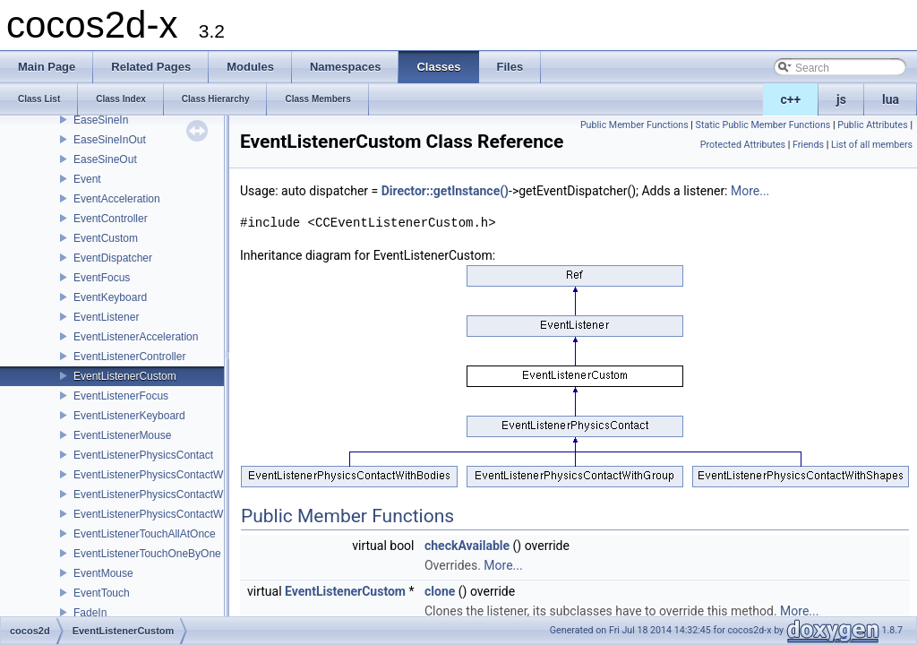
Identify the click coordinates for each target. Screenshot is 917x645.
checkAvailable (467, 545)
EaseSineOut (105, 159)
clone (439, 591)
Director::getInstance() (445, 191)
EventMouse (103, 573)
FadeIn (90, 612)
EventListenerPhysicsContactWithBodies (170, 475)
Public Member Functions (634, 125)
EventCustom (105, 238)
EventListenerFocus (120, 396)
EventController (110, 218)
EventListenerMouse (122, 435)
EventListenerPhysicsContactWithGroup (168, 494)
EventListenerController (129, 356)
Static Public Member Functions (763, 125)
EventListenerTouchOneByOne (147, 553)
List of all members (872, 144)
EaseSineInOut (109, 139)
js (841, 99)
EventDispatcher (112, 258)
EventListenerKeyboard (129, 415)
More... (750, 191)
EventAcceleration (116, 199)
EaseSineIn (100, 120)
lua (890, 99)
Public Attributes (872, 125)
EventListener (106, 317)
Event (87, 179)
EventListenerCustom (124, 376)
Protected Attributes (742, 144)
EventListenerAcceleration (135, 337)
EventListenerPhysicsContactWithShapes (172, 514)
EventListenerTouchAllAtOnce (144, 534)
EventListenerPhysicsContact (143, 455)
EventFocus (101, 277)
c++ (791, 99)
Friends (808, 144)
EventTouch (101, 593)
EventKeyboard (110, 297)
